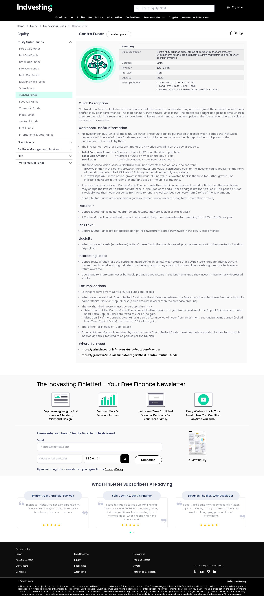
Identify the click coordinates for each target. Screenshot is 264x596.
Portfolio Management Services (38, 149)
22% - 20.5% (163, 67)
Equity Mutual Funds (54, 26)
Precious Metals (154, 17)
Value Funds (27, 88)
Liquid (160, 77)
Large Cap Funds (30, 49)
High (159, 72)
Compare (119, 34)
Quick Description (131, 51)
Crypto (173, 17)
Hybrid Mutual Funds (31, 163)
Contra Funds (28, 95)
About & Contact (25, 558)
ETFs (20, 156)
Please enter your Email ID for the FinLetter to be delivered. (76, 433)
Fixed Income (64, 17)
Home (20, 26)
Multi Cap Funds (29, 75)
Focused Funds (28, 101)
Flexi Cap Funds (29, 68)
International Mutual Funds (36, 135)
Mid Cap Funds (28, 55)
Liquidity (126, 77)
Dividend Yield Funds (32, 82)
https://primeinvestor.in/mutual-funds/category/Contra (121, 349)
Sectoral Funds (28, 121)
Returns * (127, 67)
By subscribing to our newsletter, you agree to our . (80, 468)
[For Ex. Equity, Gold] (174, 8)
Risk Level (127, 72)
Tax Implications (131, 82)
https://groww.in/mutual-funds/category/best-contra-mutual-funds (129, 355)
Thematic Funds (29, 108)
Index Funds (26, 115)
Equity (80, 17)
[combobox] (237, 8)
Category (127, 62)
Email (40, 440)
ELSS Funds (26, 128)
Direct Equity (25, 142)
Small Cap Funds (30, 62)
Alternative (114, 17)
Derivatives (132, 17)
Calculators (22, 564)
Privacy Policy (114, 468)
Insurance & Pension (195, 17)
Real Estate (95, 17)
